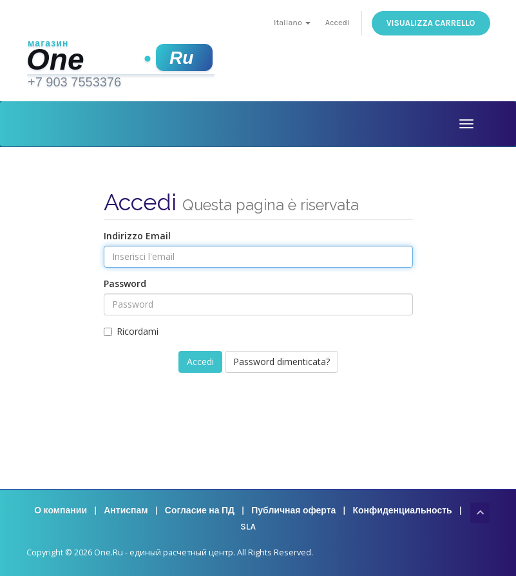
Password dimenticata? (281, 361)
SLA (248, 526)
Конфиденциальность (402, 510)
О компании (60, 510)
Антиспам (126, 510)
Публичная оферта (293, 510)
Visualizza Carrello (431, 23)
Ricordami (131, 331)
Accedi (337, 22)
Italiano (292, 22)
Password (125, 283)
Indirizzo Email (137, 236)
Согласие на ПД (199, 510)
